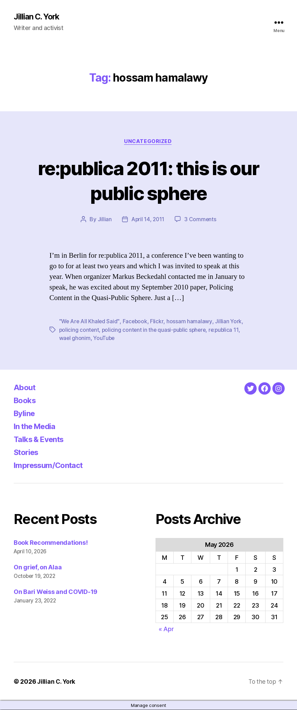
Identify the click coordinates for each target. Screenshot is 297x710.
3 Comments (201, 220)
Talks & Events (41, 439)
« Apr (166, 629)
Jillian (104, 220)
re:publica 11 (227, 330)
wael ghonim (75, 338)
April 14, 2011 (148, 220)
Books (26, 401)
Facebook (136, 322)
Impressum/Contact (52, 465)
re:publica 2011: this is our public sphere (148, 180)
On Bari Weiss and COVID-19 (55, 592)
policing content (79, 330)
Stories (27, 452)
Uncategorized (148, 142)
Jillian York (229, 322)
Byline (25, 413)
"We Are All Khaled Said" (90, 322)
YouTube (105, 338)
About (25, 388)
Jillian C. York (38, 17)
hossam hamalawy (190, 322)
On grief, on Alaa (38, 567)
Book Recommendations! (50, 542)
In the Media (37, 426)
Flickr (158, 322)
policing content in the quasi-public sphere (156, 330)
